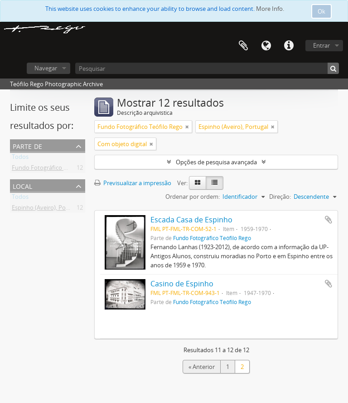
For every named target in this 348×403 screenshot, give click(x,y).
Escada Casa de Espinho (191, 220)
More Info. (270, 9)
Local (22, 185)
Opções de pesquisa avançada (216, 162)
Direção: (280, 196)
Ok (321, 11)
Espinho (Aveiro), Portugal (47, 209)
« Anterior (201, 367)
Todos (20, 158)
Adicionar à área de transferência (328, 219)
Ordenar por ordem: (192, 196)
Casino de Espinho (181, 284)
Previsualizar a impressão (132, 183)
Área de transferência (243, 45)
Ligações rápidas (288, 45)
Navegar (45, 68)
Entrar (321, 45)
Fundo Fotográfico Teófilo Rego (54, 169)
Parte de (27, 145)
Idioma (266, 45)
